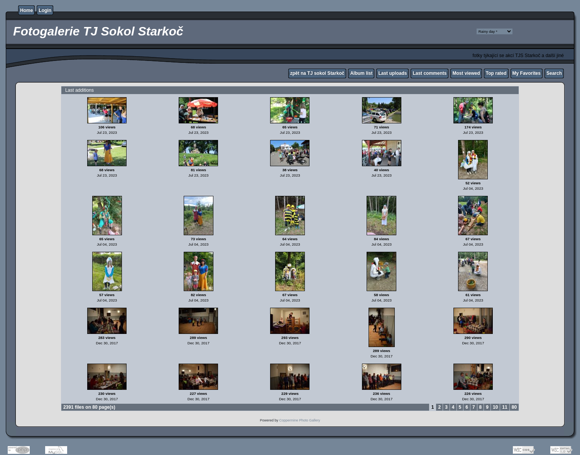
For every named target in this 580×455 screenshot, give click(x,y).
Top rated (496, 73)
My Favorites (526, 73)
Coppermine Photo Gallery (299, 420)
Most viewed (466, 73)
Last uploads (392, 73)
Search (554, 73)
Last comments (429, 73)
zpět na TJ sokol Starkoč (317, 73)
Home (26, 10)
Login (45, 10)
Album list (361, 73)
